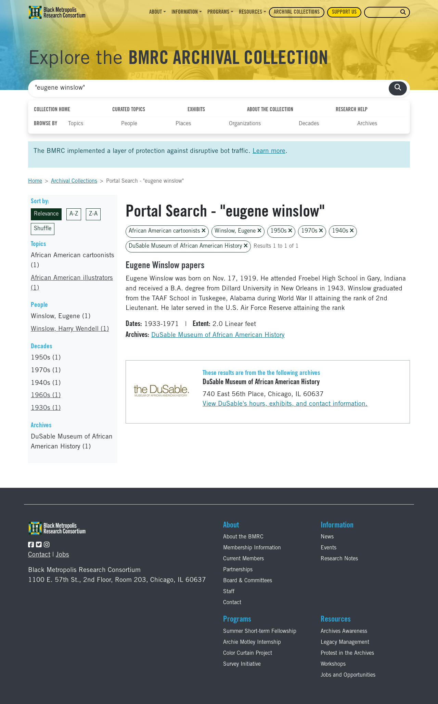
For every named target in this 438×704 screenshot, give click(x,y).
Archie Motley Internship (252, 642)
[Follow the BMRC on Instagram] (47, 545)
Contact (39, 555)
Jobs (62, 555)
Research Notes (339, 559)
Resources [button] (250, 12)
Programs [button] (218, 12)
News (327, 537)
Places (183, 124)
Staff (228, 592)
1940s (343, 231)
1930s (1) (46, 408)
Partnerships (238, 570)
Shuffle (42, 229)
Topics (75, 124)
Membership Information (252, 548)
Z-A (93, 214)
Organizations (245, 124)
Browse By (45, 124)
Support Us (344, 12)
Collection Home (52, 110)
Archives (367, 124)
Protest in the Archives (347, 653)
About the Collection (270, 110)
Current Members (243, 559)
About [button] (155, 12)
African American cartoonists (167, 231)
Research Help (352, 110)
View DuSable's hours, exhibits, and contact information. (285, 404)
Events (328, 548)
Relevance (46, 214)
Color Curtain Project (247, 653)
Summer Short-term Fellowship (259, 631)
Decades (309, 124)
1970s (312, 231)
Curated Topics (128, 110)
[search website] (403, 12)
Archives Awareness (344, 631)
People (129, 124)
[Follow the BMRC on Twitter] (39, 545)
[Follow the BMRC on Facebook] (31, 545)
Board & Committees (247, 581)
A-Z (73, 214)
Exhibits (196, 110)
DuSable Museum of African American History (188, 246)
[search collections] (398, 88)
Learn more (269, 151)
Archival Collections (297, 12)
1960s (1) (46, 395)
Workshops (333, 664)
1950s (281, 231)
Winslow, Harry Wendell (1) (70, 329)
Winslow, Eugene (238, 231)
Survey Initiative (242, 664)
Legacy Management (345, 642)
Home (35, 181)
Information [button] (184, 12)
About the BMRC (243, 537)
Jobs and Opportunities (348, 675)
